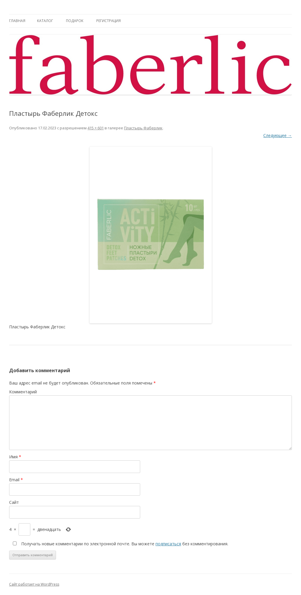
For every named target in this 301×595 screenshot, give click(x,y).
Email (16, 479)
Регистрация (108, 20)
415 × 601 (95, 128)
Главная (17, 20)
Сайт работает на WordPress (34, 584)
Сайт (14, 502)
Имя (15, 456)
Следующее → (277, 135)
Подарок (74, 20)
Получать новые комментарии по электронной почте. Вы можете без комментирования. (119, 543)
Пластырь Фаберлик (143, 128)
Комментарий (23, 392)
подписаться (168, 543)
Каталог (45, 20)
